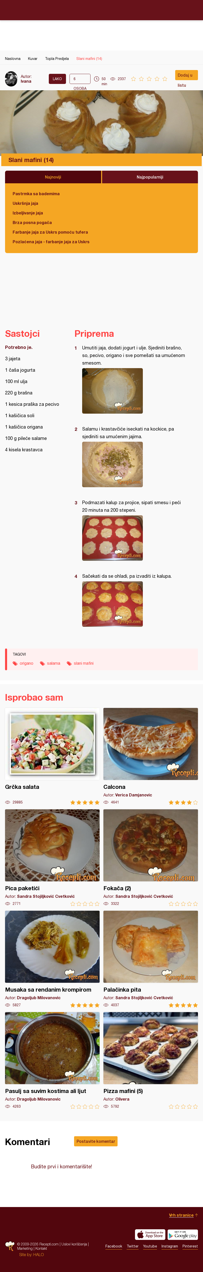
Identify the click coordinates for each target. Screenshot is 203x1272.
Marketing (25, 1248)
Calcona (150, 756)
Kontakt (41, 1248)
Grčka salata (52, 756)
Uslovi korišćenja (74, 1244)
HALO (38, 1254)
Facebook (113, 1246)
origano (26, 663)
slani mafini (84, 663)
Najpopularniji (150, 176)
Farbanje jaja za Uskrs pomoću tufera (50, 232)
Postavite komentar (96, 1141)
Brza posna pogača (32, 222)
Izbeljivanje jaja (28, 212)
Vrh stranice (181, 1215)
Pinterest (190, 1246)
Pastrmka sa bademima (36, 193)
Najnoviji (53, 176)
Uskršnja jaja (25, 203)
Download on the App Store (150, 1234)
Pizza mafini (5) (150, 1060)
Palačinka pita (150, 959)
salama (53, 663)
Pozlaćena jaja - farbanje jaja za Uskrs (51, 241)
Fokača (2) (150, 857)
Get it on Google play (183, 1234)
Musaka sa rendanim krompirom (52, 959)
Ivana (26, 81)
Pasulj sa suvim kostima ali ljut (52, 1060)
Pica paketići (52, 857)
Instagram (170, 1246)
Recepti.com (102, 10)
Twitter (133, 1246)
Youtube (150, 1246)
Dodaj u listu (185, 76)
